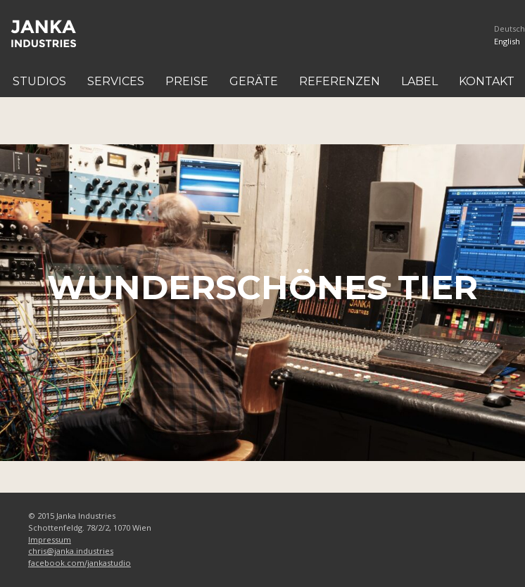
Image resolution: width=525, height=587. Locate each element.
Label (419, 81)
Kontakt (486, 81)
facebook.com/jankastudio (79, 562)
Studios (39, 81)
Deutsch (509, 28)
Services (115, 81)
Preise (186, 81)
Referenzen (339, 81)
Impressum (49, 539)
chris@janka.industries (70, 550)
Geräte (253, 81)
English (507, 41)
